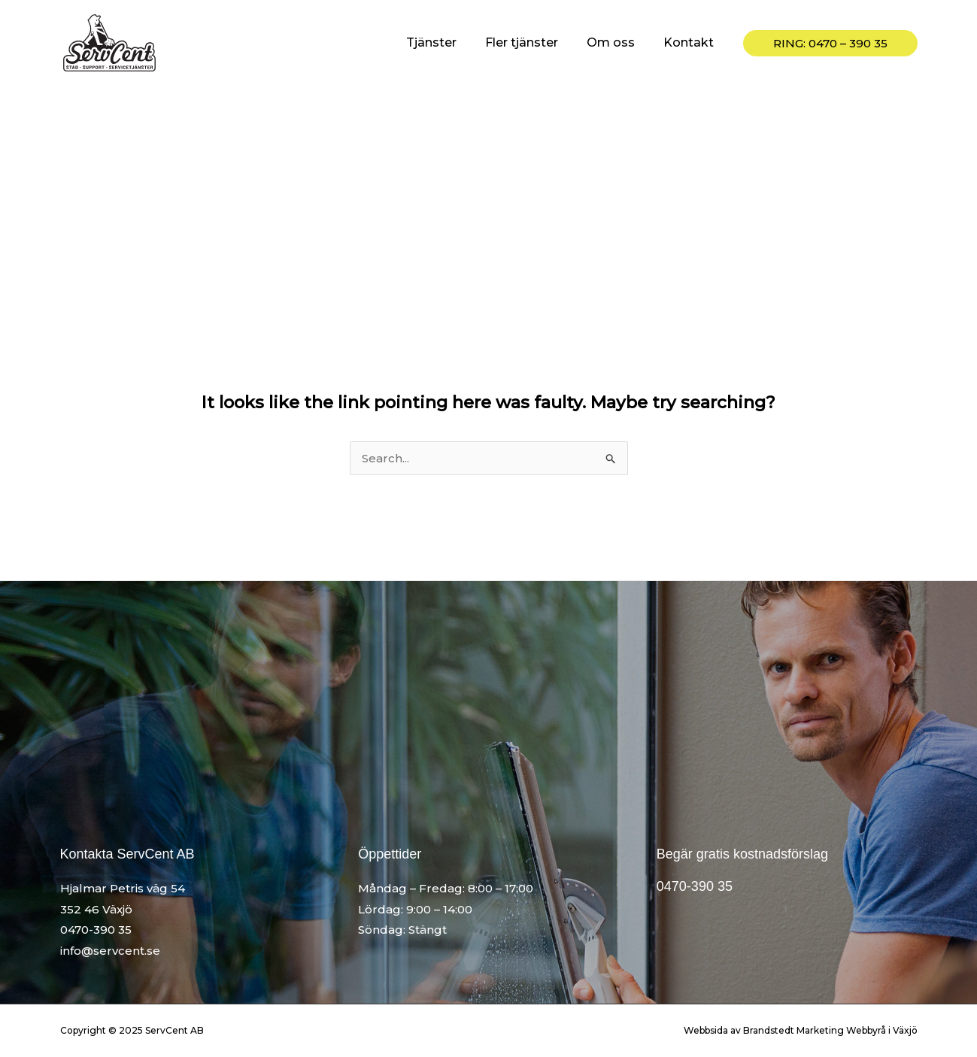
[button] (830, 43)
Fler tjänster (532, 42)
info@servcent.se (110, 950)
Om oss (617, 42)
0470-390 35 (96, 929)
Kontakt (691, 42)
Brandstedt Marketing (793, 1030)
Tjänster (447, 42)
